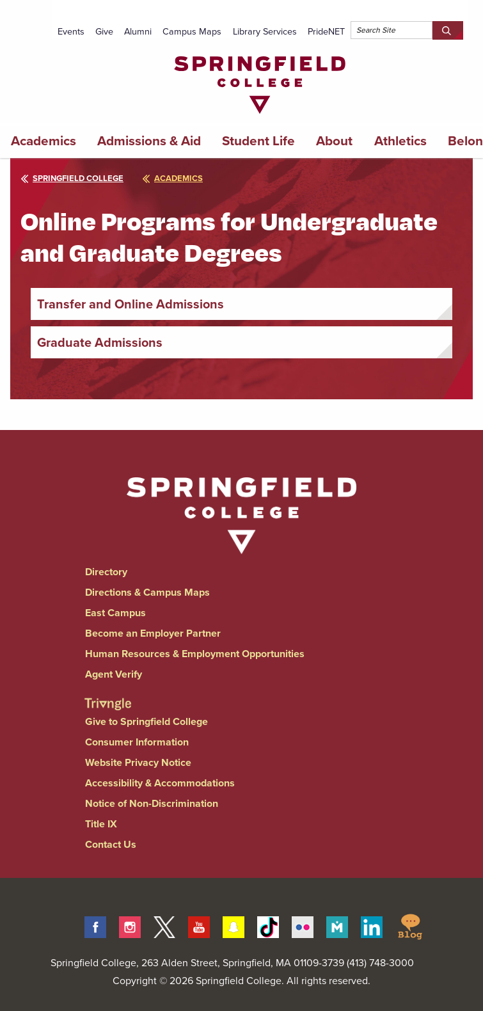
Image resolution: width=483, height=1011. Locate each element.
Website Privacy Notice (138, 762)
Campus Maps (191, 31)
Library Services (265, 31)
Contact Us (110, 844)
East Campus (115, 612)
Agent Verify (113, 674)
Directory (106, 571)
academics (172, 178)
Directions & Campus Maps (147, 592)
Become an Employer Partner (153, 633)
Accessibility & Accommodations (160, 783)
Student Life (258, 140)
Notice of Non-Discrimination (151, 803)
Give (104, 31)
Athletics (400, 140)
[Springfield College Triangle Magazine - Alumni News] (108, 693)
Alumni (138, 31)
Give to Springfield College (146, 721)
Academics (43, 140)
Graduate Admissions (99, 342)
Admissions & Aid (149, 140)
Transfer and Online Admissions (130, 304)
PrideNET (326, 31)
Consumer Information (137, 742)
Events (71, 31)
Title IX (101, 823)
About (334, 140)
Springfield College (71, 178)
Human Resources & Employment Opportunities (195, 653)
